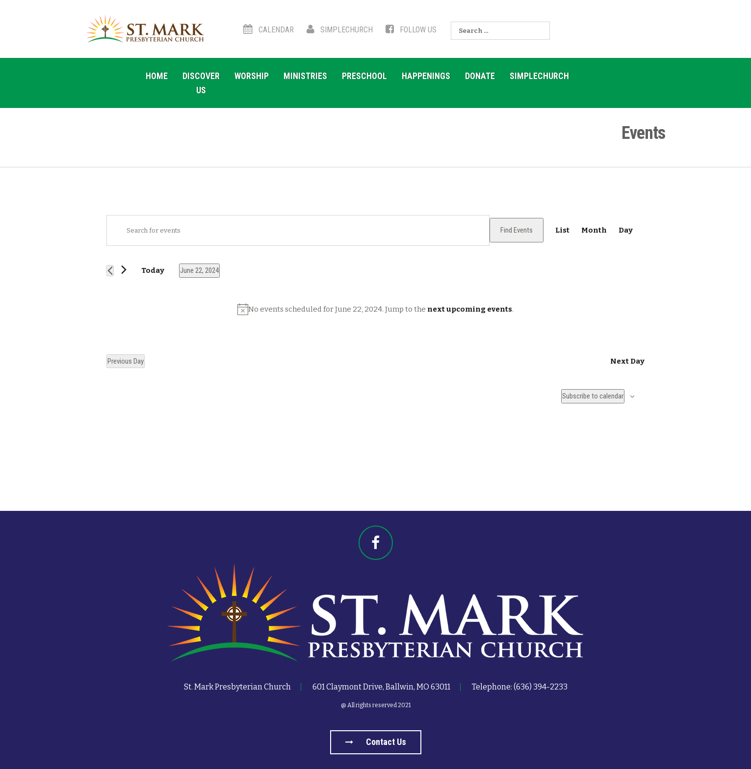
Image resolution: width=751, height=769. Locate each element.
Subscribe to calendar (592, 396)
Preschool (364, 76)
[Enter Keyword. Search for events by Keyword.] (298, 230)
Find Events (516, 230)
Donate (480, 76)
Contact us (375, 742)
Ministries (305, 76)
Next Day (627, 361)
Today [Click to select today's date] (152, 270)
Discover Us (201, 83)
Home (157, 76)
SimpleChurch (340, 29)
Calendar (268, 29)
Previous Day (125, 361)
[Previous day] (110, 270)
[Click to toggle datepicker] (199, 270)
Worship (251, 76)
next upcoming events (469, 309)
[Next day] (124, 269)
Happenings (426, 76)
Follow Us (411, 29)
